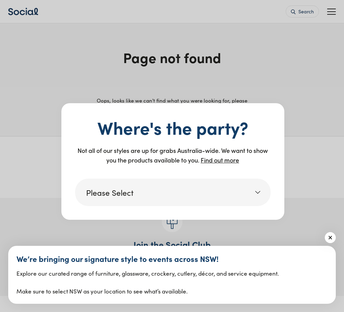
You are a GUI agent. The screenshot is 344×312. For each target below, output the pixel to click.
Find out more (220, 160)
